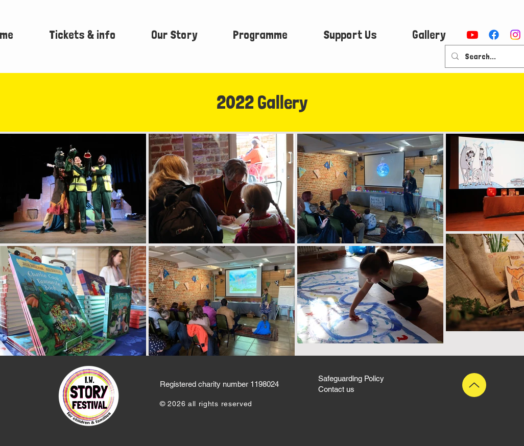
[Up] (474, 385)
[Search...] (489, 56)
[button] (82, 34)
